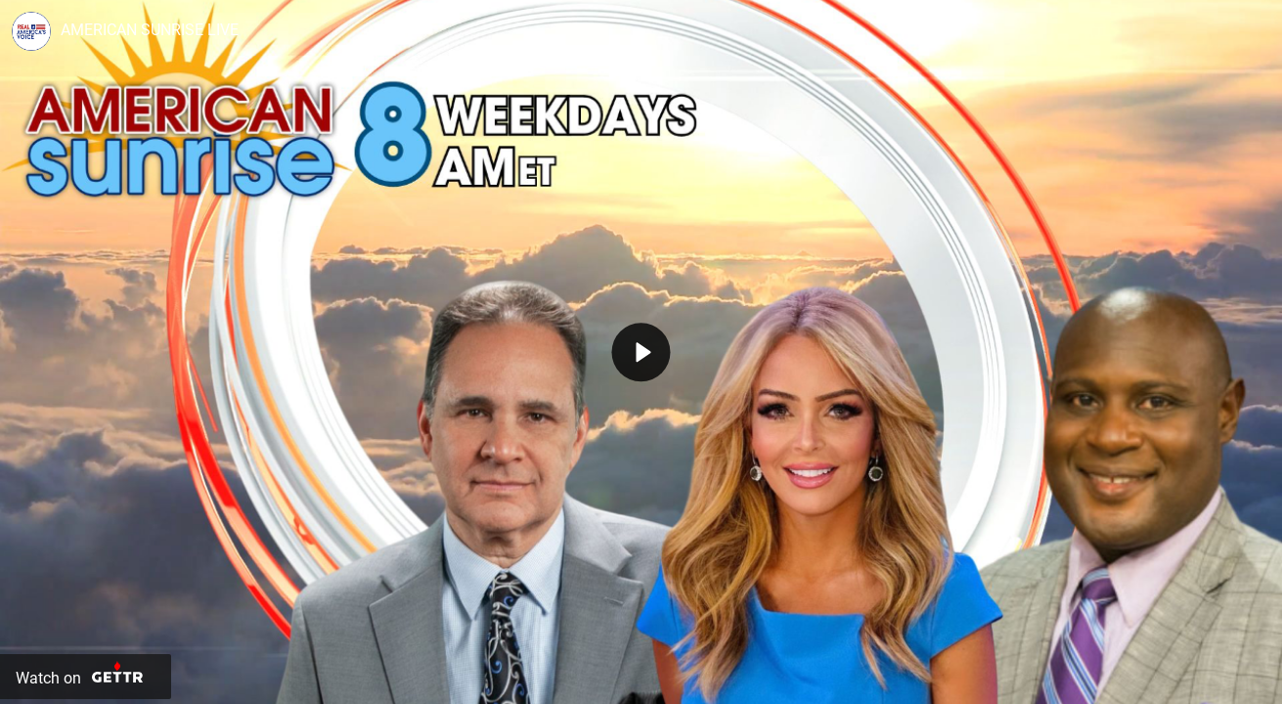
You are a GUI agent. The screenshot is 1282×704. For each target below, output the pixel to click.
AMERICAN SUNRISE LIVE (150, 30)
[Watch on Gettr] (85, 676)
